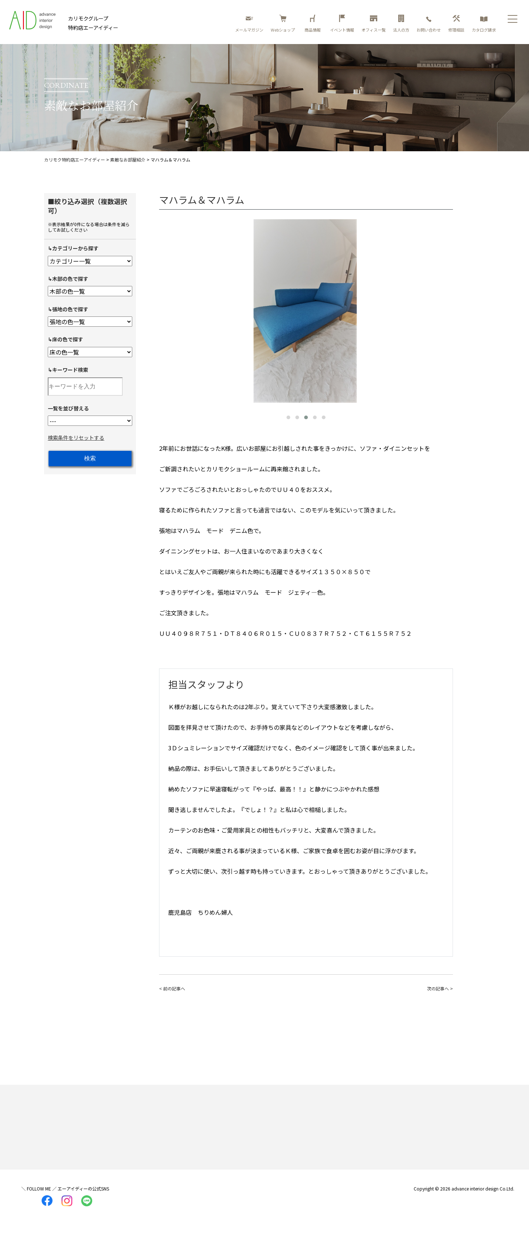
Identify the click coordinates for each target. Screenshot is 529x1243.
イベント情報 (342, 24)
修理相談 (456, 24)
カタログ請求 (484, 24)
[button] (288, 417)
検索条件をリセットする (76, 437)
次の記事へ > (440, 988)
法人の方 (401, 24)
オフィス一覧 (373, 24)
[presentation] (166, 309)
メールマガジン (249, 24)
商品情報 (314, 24)
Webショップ (283, 24)
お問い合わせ (429, 24)
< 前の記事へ (172, 988)
